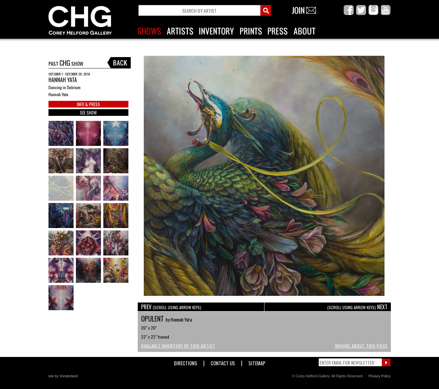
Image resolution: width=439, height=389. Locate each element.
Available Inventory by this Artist (178, 346)
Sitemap (256, 362)
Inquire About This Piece (361, 346)
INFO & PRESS (88, 104)
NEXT (357, 307)
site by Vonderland (63, 376)
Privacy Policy (379, 376)
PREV (171, 307)
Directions (185, 362)
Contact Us (223, 362)
